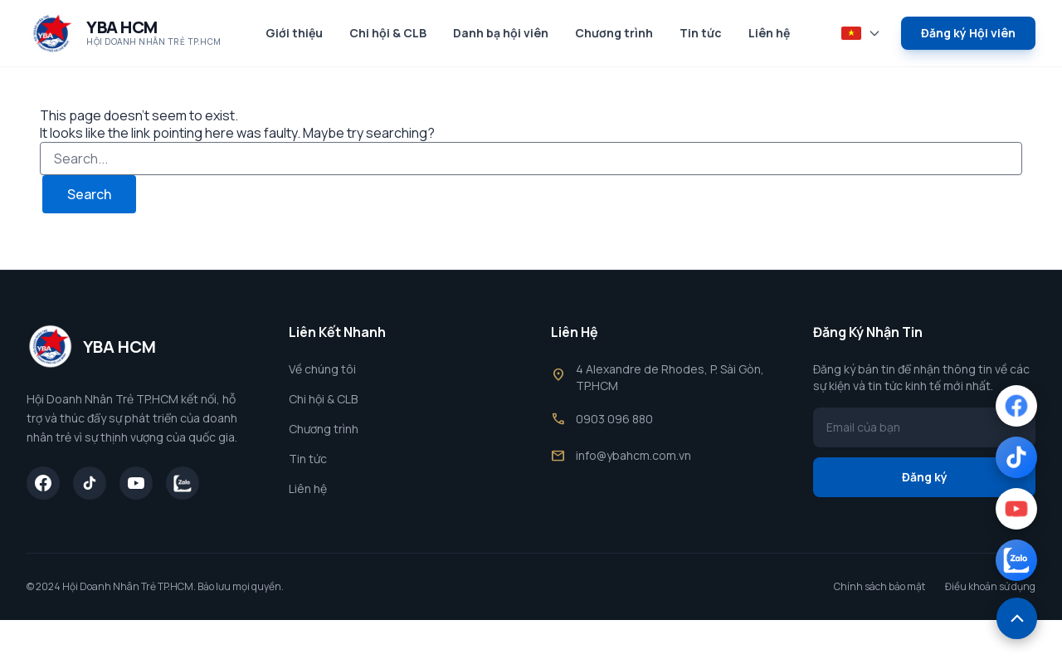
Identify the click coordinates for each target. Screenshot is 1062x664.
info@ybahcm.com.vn (633, 455)
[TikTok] (89, 483)
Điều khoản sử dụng (990, 586)
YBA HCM (122, 27)
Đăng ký (925, 477)
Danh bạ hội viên (500, 33)
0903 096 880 (614, 419)
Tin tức (701, 33)
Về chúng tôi (322, 369)
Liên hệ (769, 33)
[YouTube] (136, 483)
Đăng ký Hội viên (968, 33)
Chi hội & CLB (387, 33)
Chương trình (614, 33)
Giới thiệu (294, 33)
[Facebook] (43, 483)
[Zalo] (182, 483)
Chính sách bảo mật (879, 586)
